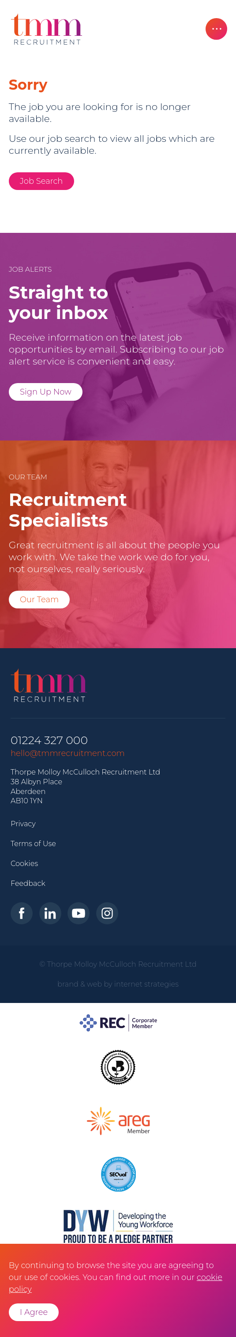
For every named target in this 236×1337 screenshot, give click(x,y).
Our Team (39, 599)
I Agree (34, 1312)
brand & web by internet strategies (118, 984)
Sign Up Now (45, 392)
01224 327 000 (49, 740)
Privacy (23, 823)
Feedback (28, 883)
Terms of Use (33, 843)
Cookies (24, 863)
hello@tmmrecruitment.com (68, 753)
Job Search (41, 181)
